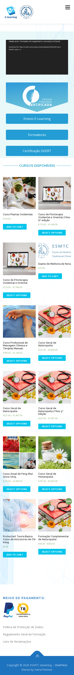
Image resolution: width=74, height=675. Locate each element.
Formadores (37, 135)
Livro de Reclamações (17, 641)
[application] (37, 57)
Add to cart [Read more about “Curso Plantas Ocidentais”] (15, 226)
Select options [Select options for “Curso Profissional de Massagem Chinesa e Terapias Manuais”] (17, 360)
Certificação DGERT (37, 151)
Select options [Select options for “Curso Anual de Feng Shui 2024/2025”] (17, 489)
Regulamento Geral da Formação (24, 634)
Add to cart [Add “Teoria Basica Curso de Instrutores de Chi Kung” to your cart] (15, 554)
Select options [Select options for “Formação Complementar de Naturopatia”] (52, 551)
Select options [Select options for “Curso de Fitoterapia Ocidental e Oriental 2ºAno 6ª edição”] (52, 232)
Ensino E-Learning (37, 119)
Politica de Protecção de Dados (23, 627)
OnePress (61, 665)
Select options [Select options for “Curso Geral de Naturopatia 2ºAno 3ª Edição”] (52, 426)
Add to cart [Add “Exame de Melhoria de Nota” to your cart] (50, 276)
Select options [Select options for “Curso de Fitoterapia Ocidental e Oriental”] (17, 295)
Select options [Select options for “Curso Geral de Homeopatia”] (52, 489)
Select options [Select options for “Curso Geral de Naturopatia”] (52, 357)
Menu (67, 7)
